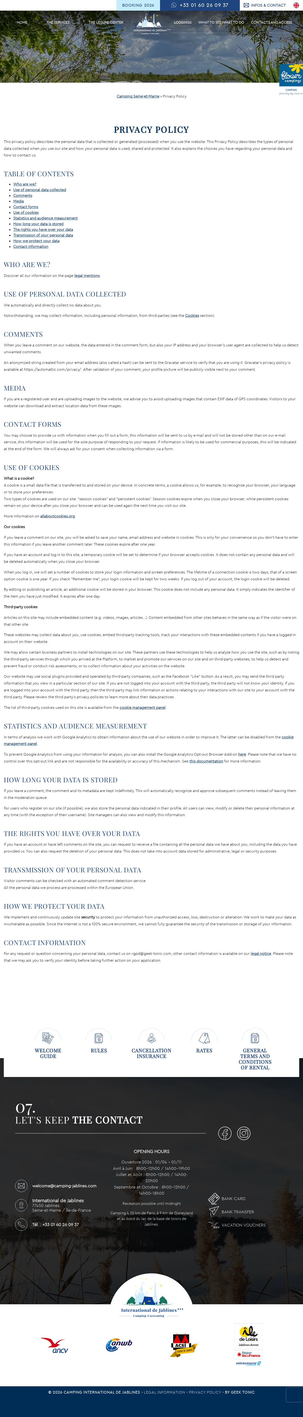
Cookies (192, 315)
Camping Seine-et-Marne (138, 96)
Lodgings (183, 22)
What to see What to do (221, 22)
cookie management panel (142, 707)
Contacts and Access (271, 22)
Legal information (165, 1392)
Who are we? (24, 184)
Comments (22, 195)
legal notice (261, 953)
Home (22, 22)
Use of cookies (26, 212)
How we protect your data (36, 240)
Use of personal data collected (39, 189)
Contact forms (25, 206)
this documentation (206, 761)
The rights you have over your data (43, 229)
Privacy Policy (205, 1392)
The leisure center (106, 22)
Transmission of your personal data (43, 235)
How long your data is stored (38, 223)
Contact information (30, 246)
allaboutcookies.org (57, 516)
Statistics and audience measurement (45, 218)
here (242, 754)
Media (18, 201)
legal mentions (87, 275)
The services (57, 22)
